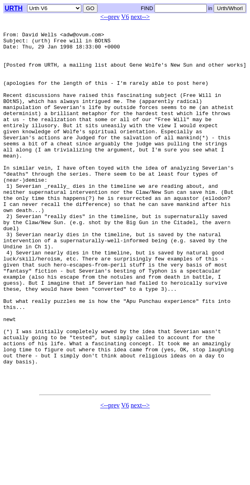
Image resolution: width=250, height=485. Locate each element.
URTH (13, 8)
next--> (140, 16)
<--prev (110, 16)
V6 (125, 16)
